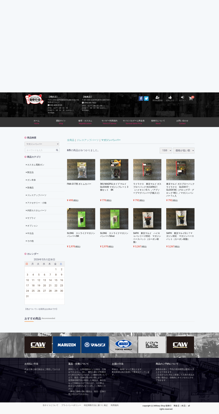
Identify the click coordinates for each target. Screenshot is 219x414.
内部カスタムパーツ (36, 210)
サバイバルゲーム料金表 (133, 122)
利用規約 (115, 405)
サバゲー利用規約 (109, 122)
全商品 (70, 140)
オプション (32, 226)
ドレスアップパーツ (36, 195)
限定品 (30, 172)
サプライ (31, 218)
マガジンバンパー (111, 140)
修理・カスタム (85, 122)
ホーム (36, 122)
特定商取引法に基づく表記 (96, 405)
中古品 (30, 233)
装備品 (30, 187)
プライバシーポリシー (71, 405)
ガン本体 (31, 180)
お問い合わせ (182, 122)
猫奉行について (158, 122)
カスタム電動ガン (35, 165)
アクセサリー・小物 (36, 203)
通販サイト (61, 122)
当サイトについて (50, 405)
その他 (30, 241)
